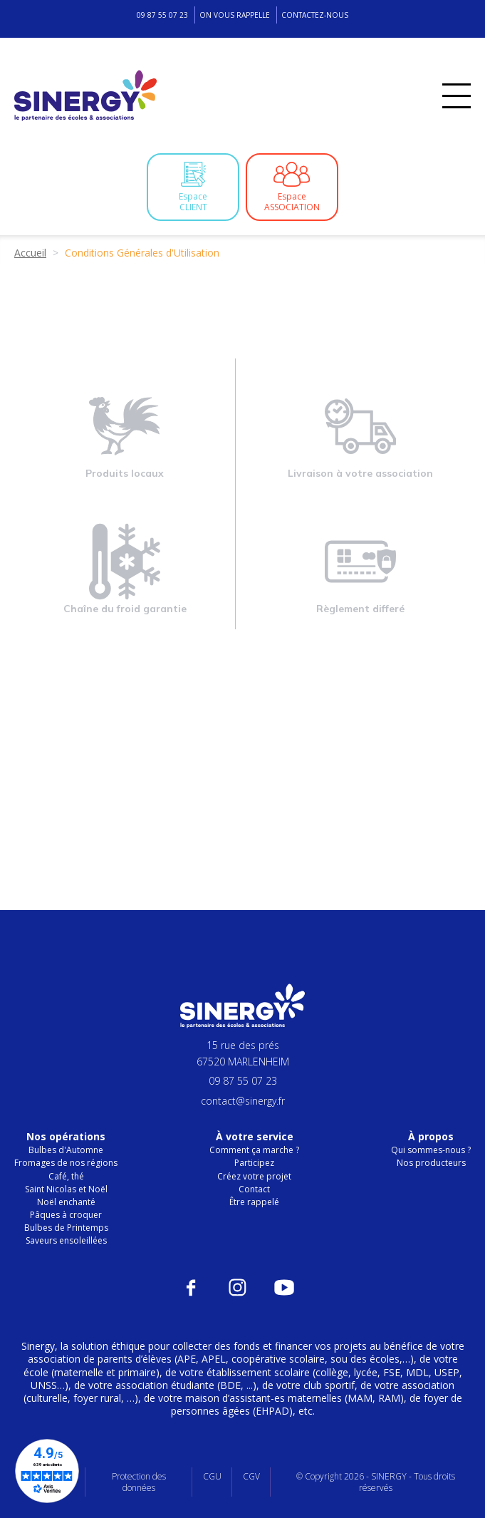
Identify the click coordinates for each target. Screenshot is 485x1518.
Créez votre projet (254, 1176)
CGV (251, 1476)
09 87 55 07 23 (162, 15)
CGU (212, 1476)
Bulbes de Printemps (66, 1228)
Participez (254, 1163)
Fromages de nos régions (66, 1163)
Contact (254, 1189)
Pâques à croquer (66, 1215)
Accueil (30, 252)
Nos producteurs (431, 1163)
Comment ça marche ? (254, 1150)
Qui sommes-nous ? (431, 1150)
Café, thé (66, 1176)
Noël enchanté (66, 1202)
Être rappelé (254, 1202)
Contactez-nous (314, 15)
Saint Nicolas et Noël (66, 1189)
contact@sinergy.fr (243, 1100)
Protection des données (139, 1482)
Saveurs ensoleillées (66, 1240)
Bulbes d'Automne (65, 1150)
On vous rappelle (234, 15)
